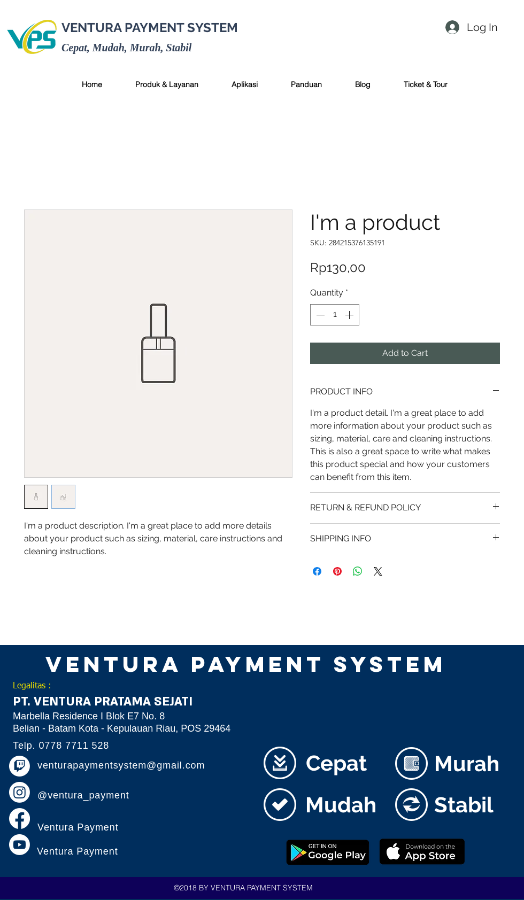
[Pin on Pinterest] (337, 571)
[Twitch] (19, 766)
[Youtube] (19, 844)
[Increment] (350, 315)
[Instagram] (19, 792)
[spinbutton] (335, 315)
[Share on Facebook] (317, 571)
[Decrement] (319, 315)
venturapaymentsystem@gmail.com (121, 765)
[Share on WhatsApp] (357, 571)
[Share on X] (378, 571)
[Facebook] (19, 818)
